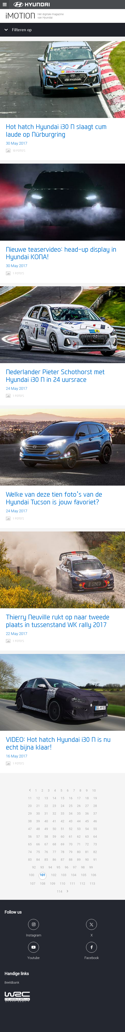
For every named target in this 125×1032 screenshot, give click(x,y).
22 (46, 806)
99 (91, 867)
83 (30, 859)
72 (87, 844)
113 (92, 883)
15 (62, 798)
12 (38, 798)
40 (46, 821)
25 (70, 806)
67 (46, 844)
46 (95, 821)
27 (87, 806)
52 (70, 829)
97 (75, 867)
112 (82, 883)
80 (79, 852)
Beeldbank (12, 982)
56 (30, 836)
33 (62, 813)
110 (62, 883)
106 (93, 875)
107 (32, 883)
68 (54, 844)
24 (62, 806)
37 (95, 813)
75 (38, 852)
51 (62, 829)
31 (46, 813)
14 (54, 798)
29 (30, 813)
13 (46, 798)
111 (72, 883)
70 (70, 844)
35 (79, 813)
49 (46, 829)
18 (87, 798)
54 (87, 829)
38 (30, 821)
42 (62, 821)
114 (59, 891)
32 (54, 813)
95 (58, 867)
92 (34, 867)
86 (54, 859)
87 (62, 859)
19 (95, 798)
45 (87, 821)
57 (38, 836)
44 (79, 821)
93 (42, 867)
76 (46, 852)
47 (30, 829)
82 (95, 852)
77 (54, 852)
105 (83, 875)
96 (66, 867)
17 (79, 798)
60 (62, 836)
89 (79, 859)
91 (95, 859)
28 (95, 806)
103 (63, 875)
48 (38, 829)
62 (79, 836)
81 (87, 852)
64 (95, 836)
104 (73, 875)
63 (87, 836)
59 (54, 836)
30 (38, 813)
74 (30, 852)
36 (87, 813)
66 (38, 844)
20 (30, 806)
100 (31, 875)
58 (46, 836)
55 (95, 829)
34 (70, 813)
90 (87, 859)
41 (54, 821)
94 (50, 867)
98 (83, 867)
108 (42, 883)
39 (38, 821)
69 (62, 844)
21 (38, 806)
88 (70, 859)
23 (54, 806)
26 (79, 806)
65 (30, 844)
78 (62, 852)
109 (52, 883)
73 (95, 844)
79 (70, 852)
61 (70, 836)
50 (54, 829)
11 (30, 798)
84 (38, 859)
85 (46, 859)
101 (42, 875)
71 (79, 844)
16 (70, 798)
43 (70, 821)
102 (53, 875)
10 (94, 790)
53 (79, 829)
